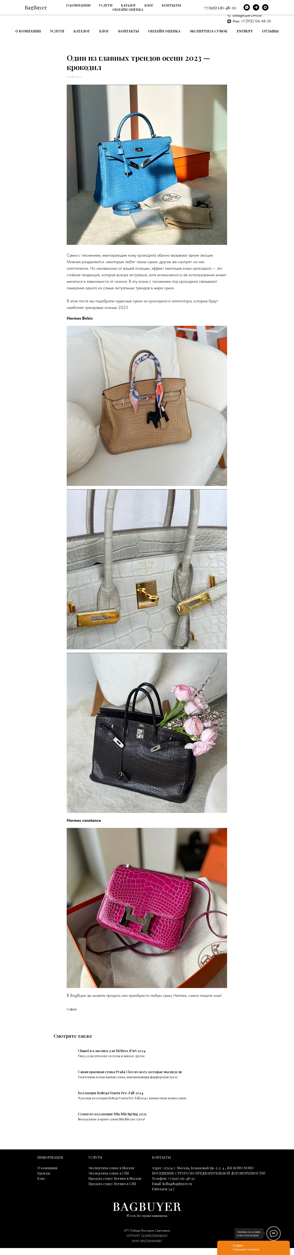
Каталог (81, 31)
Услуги (57, 31)
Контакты (128, 31)
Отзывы (270, 31)
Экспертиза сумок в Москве (111, 1174)
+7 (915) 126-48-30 (252, 5)
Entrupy (245, 31)
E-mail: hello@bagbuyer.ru (253, 10)
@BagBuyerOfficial (247, 15)
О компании (28, 31)
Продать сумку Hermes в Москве (115, 1185)
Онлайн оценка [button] (164, 31)
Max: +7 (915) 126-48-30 (252, 21)
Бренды (43, 1180)
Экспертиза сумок (209, 31)
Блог (104, 31)
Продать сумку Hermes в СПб (112, 1190)
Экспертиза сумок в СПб (108, 1180)
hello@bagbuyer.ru (177, 1190)
